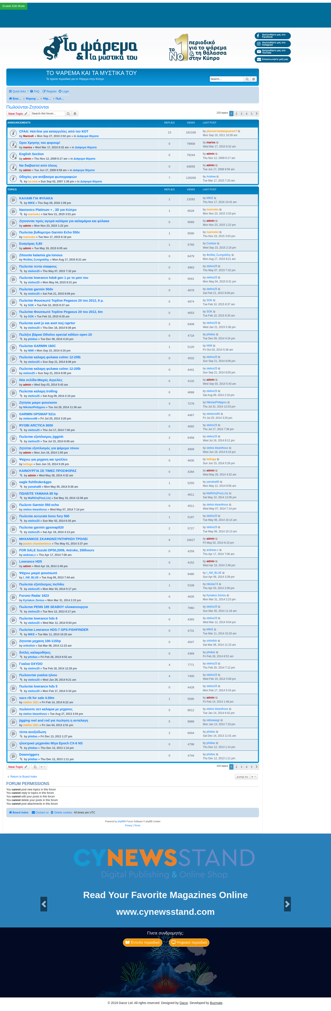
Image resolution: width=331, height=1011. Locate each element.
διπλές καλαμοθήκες (35, 652)
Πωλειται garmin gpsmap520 (41, 527)
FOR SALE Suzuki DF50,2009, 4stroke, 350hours (56, 550)
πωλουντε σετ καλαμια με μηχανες (46, 709)
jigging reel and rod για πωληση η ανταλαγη (53, 720)
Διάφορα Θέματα (88, 136)
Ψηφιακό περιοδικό (189, 942)
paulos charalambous (37, 543)
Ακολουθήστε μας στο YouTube (271, 51)
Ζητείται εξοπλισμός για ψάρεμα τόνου (49, 448)
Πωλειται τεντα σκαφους (38, 266)
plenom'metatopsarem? (221, 131)
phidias (32, 339)
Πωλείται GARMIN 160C (37, 346)
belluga (27, 464)
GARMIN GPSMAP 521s (37, 414)
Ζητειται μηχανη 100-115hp (40, 641)
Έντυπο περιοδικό (142, 942)
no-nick (33, 181)
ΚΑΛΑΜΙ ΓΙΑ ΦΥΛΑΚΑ (36, 198)
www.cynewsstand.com (165, 911)
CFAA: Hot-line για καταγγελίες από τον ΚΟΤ (53, 131)
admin (27, 158)
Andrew (211, 176)
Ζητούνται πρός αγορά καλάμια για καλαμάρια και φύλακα (64, 221)
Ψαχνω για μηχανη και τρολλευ (43, 459)
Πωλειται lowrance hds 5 (38, 686)
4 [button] (246, 114)
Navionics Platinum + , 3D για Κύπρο (47, 210)
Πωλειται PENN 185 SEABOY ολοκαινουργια (53, 607)
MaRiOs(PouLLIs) (39, 498)
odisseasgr (213, 720)
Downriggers (29, 754)
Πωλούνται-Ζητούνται (27, 107)
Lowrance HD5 (30, 561)
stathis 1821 (31, 702)
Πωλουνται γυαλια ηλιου (38, 675)
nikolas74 (212, 584)
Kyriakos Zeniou (33, 600)
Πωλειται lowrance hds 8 (38, 618)
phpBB (121, 821)
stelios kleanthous (217, 448)
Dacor (184, 1003)
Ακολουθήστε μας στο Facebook (271, 35)
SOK (31, 305)
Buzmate (216, 1003)
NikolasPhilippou (34, 407)
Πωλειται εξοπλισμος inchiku (41, 584)
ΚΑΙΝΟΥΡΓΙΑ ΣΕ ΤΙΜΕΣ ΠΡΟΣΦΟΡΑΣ (47, 471)
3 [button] (241, 114)
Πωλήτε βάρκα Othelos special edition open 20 (55, 334)
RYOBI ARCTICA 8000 (36, 425)
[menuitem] (34, 92)
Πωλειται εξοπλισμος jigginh (41, 436)
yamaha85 (34, 486)
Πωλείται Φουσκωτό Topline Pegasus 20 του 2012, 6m (61, 312)
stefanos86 (30, 418)
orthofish (29, 645)
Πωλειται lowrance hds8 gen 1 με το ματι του (53, 278)
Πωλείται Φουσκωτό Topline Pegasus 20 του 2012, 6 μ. (61, 300)
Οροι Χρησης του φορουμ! (39, 142)
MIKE (31, 203)
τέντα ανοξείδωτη (32, 732)
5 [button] (251, 114)
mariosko (34, 214)
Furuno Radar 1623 (34, 595)
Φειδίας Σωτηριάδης (36, 259)
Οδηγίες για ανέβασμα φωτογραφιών (48, 177)
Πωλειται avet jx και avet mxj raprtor (47, 323)
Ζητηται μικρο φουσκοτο (38, 402)
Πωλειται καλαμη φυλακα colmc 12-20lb (50, 357)
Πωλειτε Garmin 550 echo (39, 505)
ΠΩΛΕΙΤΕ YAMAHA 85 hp (38, 493)
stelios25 (34, 271)
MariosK (28, 136)
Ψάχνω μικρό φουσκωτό (38, 573)
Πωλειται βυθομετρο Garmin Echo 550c (49, 232)
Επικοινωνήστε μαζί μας (272, 59)
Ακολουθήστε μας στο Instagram (271, 43)
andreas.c (29, 555)
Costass (211, 243)
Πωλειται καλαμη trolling (38, 391)
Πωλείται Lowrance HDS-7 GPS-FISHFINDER (53, 629)
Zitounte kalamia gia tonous (40, 255)
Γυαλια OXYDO (31, 664)
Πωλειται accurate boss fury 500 (44, 516)
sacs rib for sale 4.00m (36, 698)
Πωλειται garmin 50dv (36, 289)
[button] (257, 113)
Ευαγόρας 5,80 (30, 243)
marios (27, 147)
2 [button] (236, 114)
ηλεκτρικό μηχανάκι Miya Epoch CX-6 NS (51, 743)
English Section (31, 154)
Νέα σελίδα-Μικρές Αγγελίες (40, 380)
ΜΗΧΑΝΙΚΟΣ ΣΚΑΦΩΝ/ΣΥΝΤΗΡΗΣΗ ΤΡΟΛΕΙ (53, 539)
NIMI (31, 350)
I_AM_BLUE (31, 577)
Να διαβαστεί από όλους (38, 165)
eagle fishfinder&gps (35, 482)
